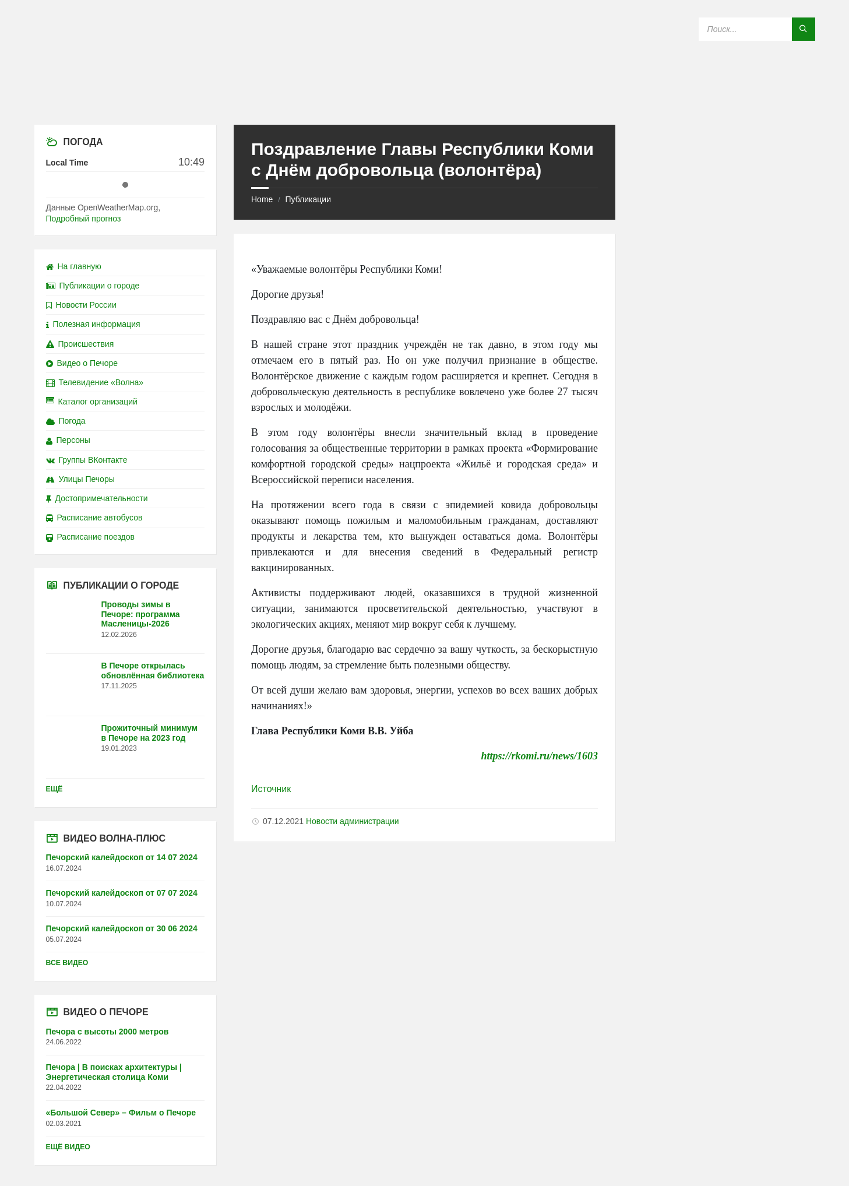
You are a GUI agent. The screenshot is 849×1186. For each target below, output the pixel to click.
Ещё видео (68, 1147)
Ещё (54, 789)
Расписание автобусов (94, 517)
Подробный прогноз (83, 218)
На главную (73, 266)
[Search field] (757, 29)
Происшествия (80, 344)
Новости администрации (352, 821)
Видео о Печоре (82, 363)
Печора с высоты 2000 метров (107, 1031)
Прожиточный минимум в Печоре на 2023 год (149, 732)
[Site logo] (425, 102)
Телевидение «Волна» (95, 382)
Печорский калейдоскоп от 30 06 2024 (122, 928)
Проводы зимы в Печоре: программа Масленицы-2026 (140, 614)
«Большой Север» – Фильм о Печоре (121, 1112)
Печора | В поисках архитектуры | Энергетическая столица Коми (114, 1072)
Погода (66, 420)
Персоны (68, 440)
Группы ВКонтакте (87, 459)
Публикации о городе (93, 285)
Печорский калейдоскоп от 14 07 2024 (122, 857)
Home (262, 199)
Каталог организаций (92, 401)
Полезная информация (93, 324)
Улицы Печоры (80, 479)
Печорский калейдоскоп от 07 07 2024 (122, 893)
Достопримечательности (97, 498)
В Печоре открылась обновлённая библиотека (153, 670)
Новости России (81, 304)
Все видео (67, 963)
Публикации (307, 199)
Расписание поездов (90, 536)
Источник (271, 789)
